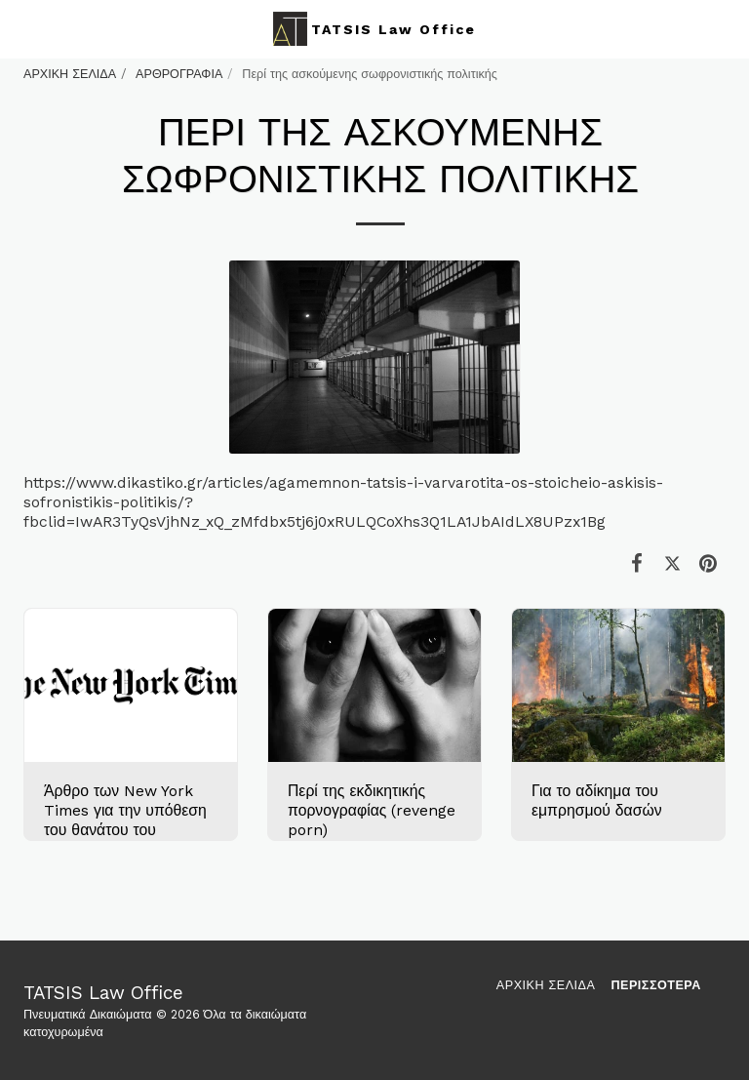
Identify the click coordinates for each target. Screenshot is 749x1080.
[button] (21, 28)
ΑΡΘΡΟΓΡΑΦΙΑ (179, 73)
